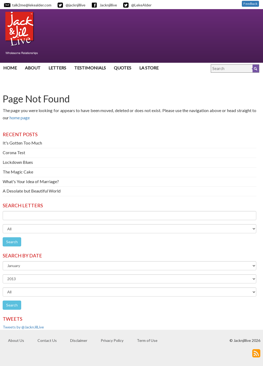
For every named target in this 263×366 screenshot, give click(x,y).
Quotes (122, 67)
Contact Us (47, 340)
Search (12, 241)
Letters (57, 67)
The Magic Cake (18, 171)
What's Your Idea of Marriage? (31, 181)
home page (20, 117)
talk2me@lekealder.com (31, 5)
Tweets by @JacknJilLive (23, 327)
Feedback (250, 4)
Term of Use (147, 340)
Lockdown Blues (18, 162)
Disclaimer (78, 340)
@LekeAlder (141, 5)
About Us (16, 340)
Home (10, 67)
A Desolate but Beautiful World (32, 190)
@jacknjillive (75, 5)
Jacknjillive (108, 5)
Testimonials (90, 67)
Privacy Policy (112, 340)
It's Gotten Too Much (22, 142)
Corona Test (14, 152)
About (32, 67)
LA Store (149, 67)
